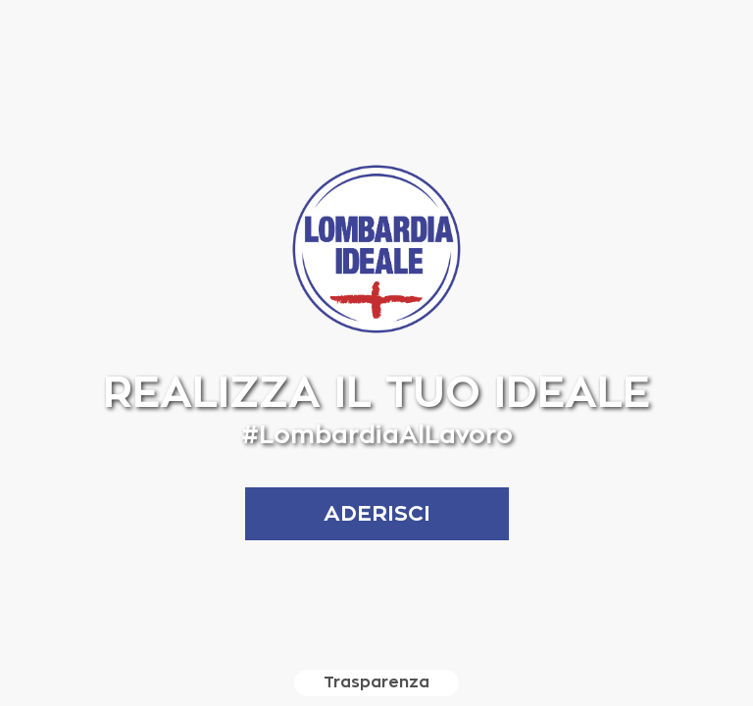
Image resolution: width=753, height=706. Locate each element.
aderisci (377, 514)
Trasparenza (376, 682)
